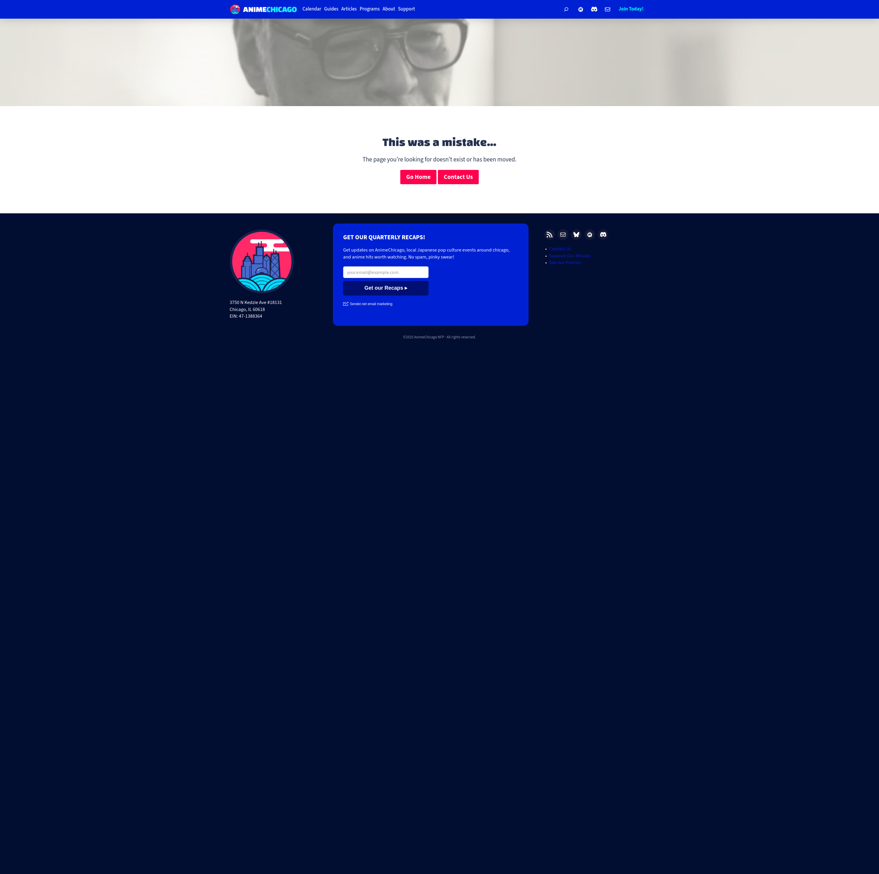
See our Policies (565, 262)
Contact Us (458, 177)
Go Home (418, 177)
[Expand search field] (566, 9)
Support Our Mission (570, 255)
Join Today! (631, 9)
